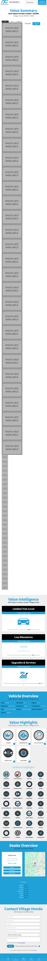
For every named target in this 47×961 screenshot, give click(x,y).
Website (12, 867)
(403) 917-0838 (29, 16)
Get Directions (12, 870)
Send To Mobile (12, 873)
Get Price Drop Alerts (36, 24)
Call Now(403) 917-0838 (42, 2)
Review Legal (35, 950)
